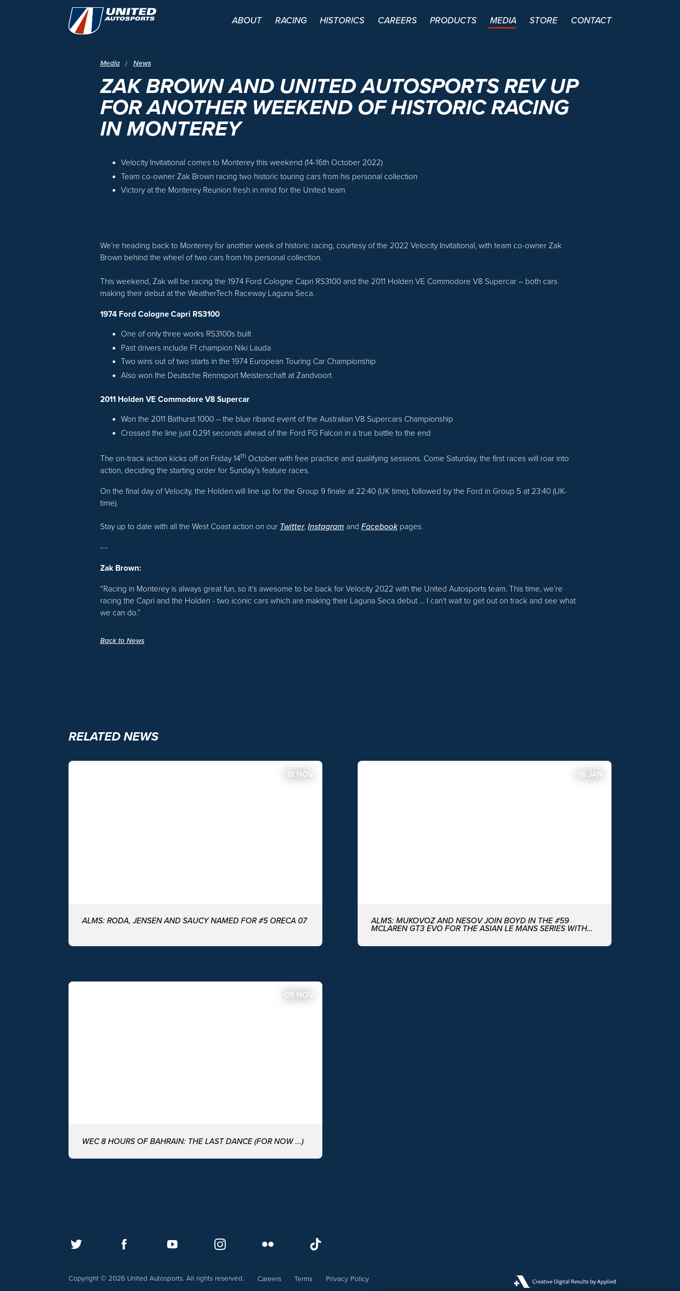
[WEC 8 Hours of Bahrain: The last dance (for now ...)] (195, 1070)
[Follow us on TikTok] (315, 1244)
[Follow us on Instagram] (220, 1244)
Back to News (122, 641)
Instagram (326, 526)
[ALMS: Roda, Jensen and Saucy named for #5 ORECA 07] (195, 853)
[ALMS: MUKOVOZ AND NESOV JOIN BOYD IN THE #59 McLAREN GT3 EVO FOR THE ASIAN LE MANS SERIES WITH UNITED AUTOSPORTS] (484, 853)
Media (110, 63)
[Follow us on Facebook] (124, 1244)
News (142, 63)
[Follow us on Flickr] (268, 1244)
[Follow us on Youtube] (172, 1244)
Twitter (292, 526)
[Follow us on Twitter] (76, 1244)
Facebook (379, 526)
